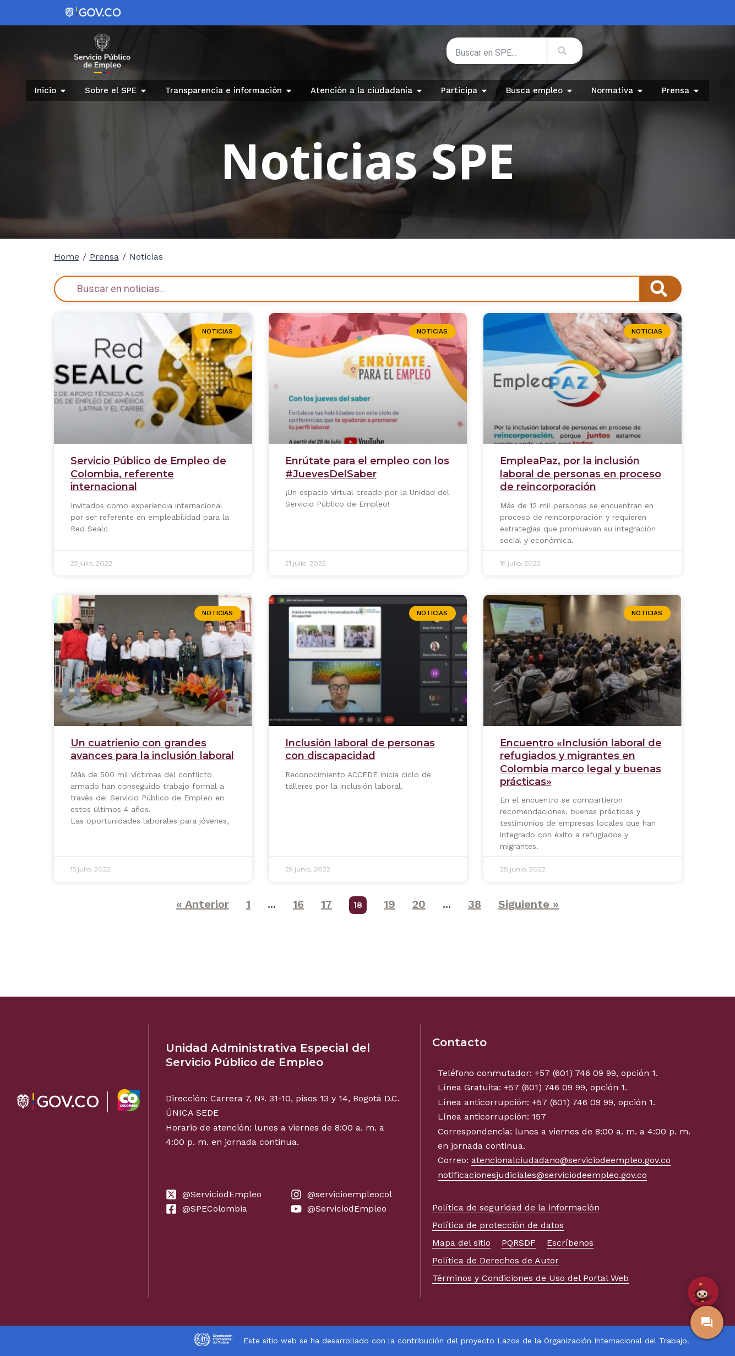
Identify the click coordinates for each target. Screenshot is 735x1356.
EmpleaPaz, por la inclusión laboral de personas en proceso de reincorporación (580, 474)
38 (474, 904)
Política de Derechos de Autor (495, 1260)
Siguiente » (528, 904)
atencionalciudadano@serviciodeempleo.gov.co (571, 1160)
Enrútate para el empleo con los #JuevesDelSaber (367, 467)
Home (66, 256)
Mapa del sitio (461, 1242)
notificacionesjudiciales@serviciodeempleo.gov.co (542, 1175)
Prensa (104, 256)
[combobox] (496, 52)
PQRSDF (519, 1242)
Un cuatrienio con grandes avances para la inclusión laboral (152, 749)
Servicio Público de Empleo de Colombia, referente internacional (148, 474)
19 (389, 904)
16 (298, 904)
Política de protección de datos (498, 1225)
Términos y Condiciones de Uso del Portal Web (530, 1278)
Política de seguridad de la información (516, 1207)
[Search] (564, 50)
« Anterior (202, 904)
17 (326, 904)
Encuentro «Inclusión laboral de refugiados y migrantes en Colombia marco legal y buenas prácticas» (581, 762)
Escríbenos (570, 1242)
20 (419, 904)
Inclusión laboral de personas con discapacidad (360, 749)
